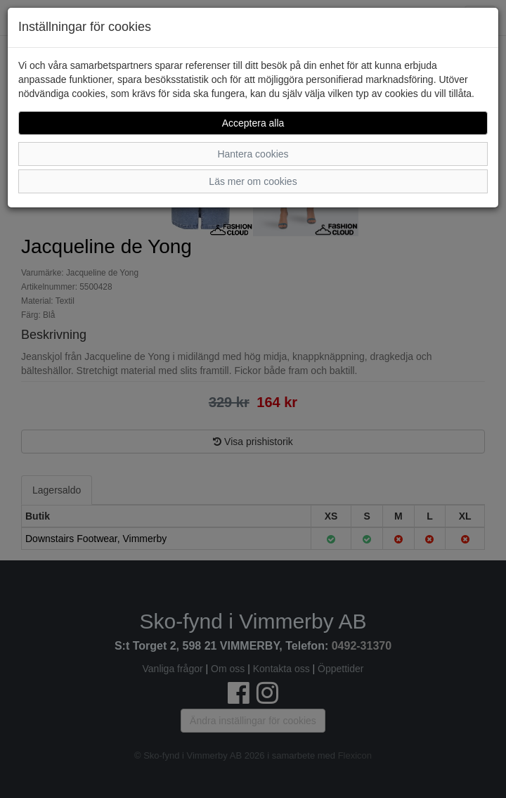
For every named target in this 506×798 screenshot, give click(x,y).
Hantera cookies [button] (252, 154)
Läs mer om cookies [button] (253, 181)
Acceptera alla (253, 123)
